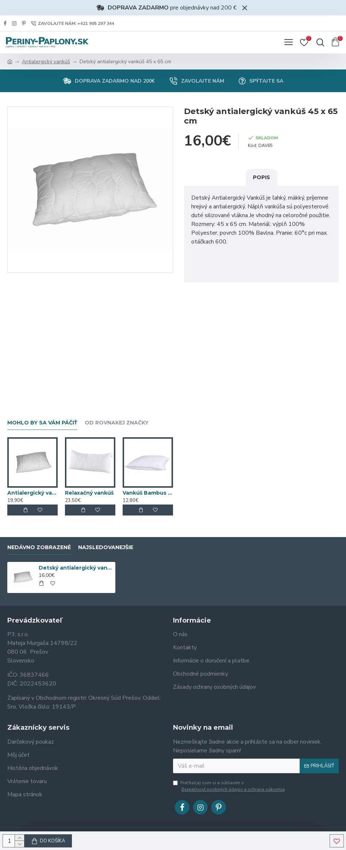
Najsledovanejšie (105, 547)
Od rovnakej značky (117, 423)
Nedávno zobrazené (39, 547)
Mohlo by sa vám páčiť (42, 423)
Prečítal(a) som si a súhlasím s (229, 786)
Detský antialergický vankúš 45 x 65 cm (76, 567)
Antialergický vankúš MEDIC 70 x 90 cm (32, 493)
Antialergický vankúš (46, 61)
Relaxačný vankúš (89, 493)
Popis (261, 177)
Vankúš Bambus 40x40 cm (148, 493)
